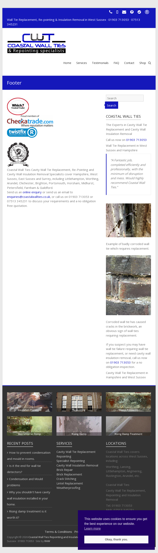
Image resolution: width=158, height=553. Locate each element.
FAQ (116, 63)
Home (67, 63)
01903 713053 (136, 140)
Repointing (63, 456)
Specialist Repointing (70, 461)
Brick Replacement (69, 474)
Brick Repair (64, 470)
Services (81, 63)
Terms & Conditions (58, 532)
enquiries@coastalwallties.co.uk (28, 197)
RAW (47, 541)
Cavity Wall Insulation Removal (77, 465)
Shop (142, 63)
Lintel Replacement (69, 483)
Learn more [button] (92, 528)
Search (111, 105)
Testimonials (100, 63)
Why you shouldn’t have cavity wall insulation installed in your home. (28, 498)
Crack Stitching (66, 479)
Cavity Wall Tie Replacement (76, 452)
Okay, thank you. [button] (116, 539)
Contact (129, 63)
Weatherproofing (68, 488)
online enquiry (32, 192)
